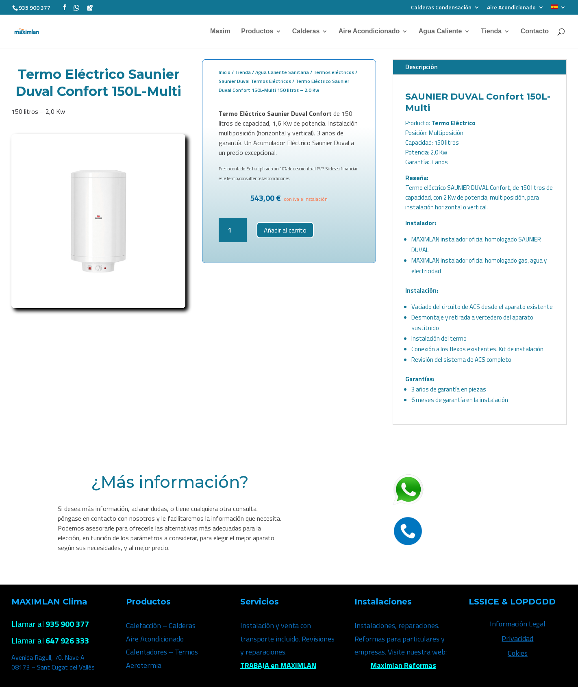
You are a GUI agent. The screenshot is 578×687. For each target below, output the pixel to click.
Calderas (306, 31)
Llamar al (50, 623)
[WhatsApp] (76, 7)
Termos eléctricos (333, 72)
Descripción (421, 67)
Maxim (220, 31)
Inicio (224, 72)
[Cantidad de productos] (233, 230)
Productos (257, 31)
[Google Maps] (90, 7)
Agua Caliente (440, 31)
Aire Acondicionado (511, 7)
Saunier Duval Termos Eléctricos (255, 81)
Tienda (491, 31)
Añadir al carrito (285, 230)
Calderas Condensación (441, 7)
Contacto (535, 31)
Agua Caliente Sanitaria (282, 72)
